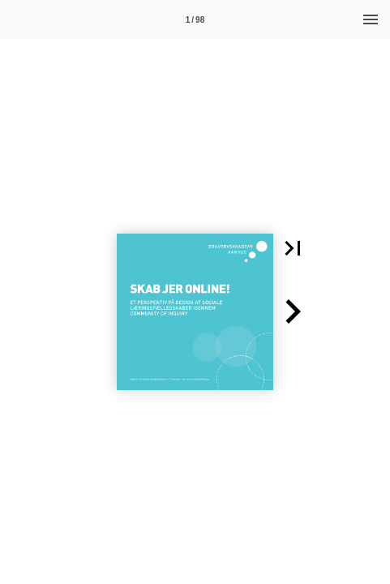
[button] (292, 248)
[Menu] (370, 19)
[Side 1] (195, 19)
